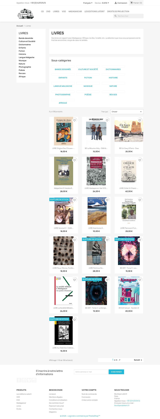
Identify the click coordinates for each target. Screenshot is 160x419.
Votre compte (89, 390)
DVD (48, 11)
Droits (18, 409)
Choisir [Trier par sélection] (127, 111)
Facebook (19, 380)
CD (42, 11)
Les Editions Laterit (94, 11)
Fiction (22, 51)
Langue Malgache (26, 57)
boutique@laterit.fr (121, 405)
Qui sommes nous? (56, 403)
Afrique (22, 76)
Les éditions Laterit (23, 394)
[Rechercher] (128, 16)
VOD (64, 11)
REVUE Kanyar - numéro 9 (129, 308)
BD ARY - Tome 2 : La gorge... (96, 308)
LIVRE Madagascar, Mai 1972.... (96, 188)
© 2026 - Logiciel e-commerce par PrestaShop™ (80, 416)
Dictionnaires (25, 44)
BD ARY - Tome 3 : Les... (129, 268)
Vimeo (29, 380)
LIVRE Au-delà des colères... (64, 348)
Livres (56, 11)
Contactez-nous (55, 409)
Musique (22, 60)
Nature (22, 64)
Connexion (86, 397)
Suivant (138, 360)
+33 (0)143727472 (38, 3)
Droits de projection (118, 11)
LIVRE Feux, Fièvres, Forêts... (64, 268)
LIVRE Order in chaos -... (128, 188)
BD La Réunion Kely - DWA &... (96, 148)
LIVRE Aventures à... (96, 228)
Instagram (34, 380)
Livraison (52, 394)
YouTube (24, 380)
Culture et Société (27, 41)
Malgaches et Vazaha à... (63, 188)
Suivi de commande (89, 394)
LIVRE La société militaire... (63, 308)
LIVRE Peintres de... (96, 268)
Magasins (53, 412)
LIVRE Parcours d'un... (128, 228)
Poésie (22, 70)
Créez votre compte (90, 400)
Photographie (25, 67)
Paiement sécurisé (56, 406)
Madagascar (75, 11)
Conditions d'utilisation (58, 400)
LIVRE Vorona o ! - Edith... (63, 228)
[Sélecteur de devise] (106, 3)
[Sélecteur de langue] (88, 3)
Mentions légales (55, 397)
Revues (22, 73)
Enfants (22, 48)
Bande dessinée (26, 38)
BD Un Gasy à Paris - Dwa (129, 148)
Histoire (22, 54)
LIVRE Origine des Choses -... (63, 148)
